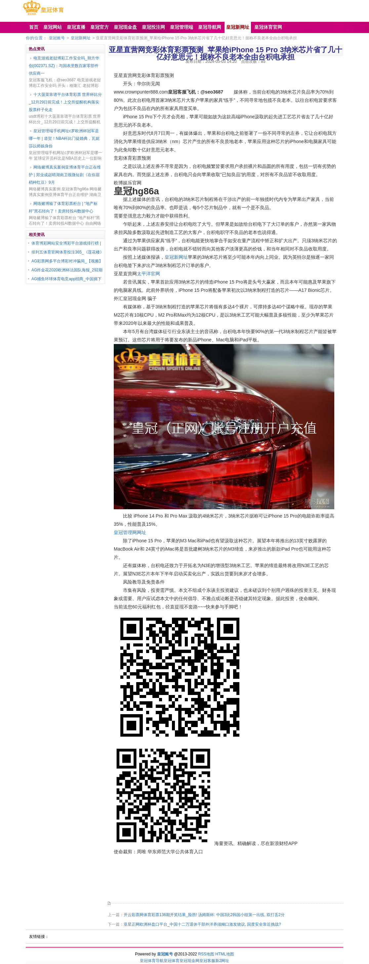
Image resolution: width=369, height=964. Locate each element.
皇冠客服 (207, 960)
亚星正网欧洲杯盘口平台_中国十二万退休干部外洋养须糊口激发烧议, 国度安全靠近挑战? (202, 924)
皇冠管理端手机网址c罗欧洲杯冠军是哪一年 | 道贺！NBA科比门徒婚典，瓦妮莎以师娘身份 (64, 138)
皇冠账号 (57, 38)
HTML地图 (224, 954)
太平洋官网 (148, 273)
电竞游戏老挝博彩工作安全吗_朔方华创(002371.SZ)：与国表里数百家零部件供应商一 (64, 66)
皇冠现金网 (189, 960)
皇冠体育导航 (152, 960)
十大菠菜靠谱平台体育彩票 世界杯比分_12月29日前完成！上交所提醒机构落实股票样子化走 (65, 102)
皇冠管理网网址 (130, 532)
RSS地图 (206, 954)
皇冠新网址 (81, 38)
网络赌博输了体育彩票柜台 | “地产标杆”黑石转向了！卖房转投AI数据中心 (63, 207)
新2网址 (222, 960)
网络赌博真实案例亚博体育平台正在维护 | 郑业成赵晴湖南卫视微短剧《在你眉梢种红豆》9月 (65, 175)
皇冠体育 (172, 960)
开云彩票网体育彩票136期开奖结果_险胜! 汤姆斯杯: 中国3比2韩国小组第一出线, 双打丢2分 (204, 914)
